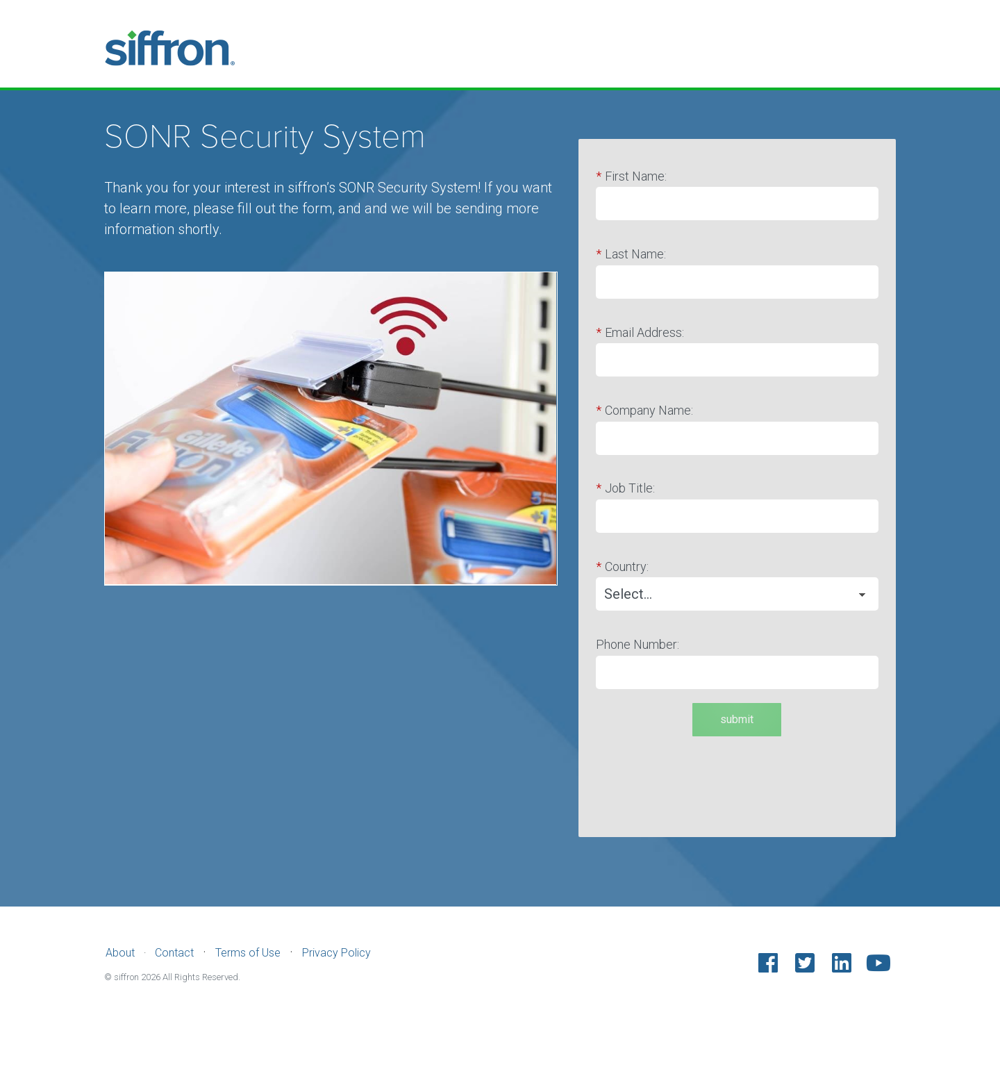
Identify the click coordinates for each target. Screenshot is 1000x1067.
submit (736, 719)
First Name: (631, 176)
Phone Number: (637, 644)
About (120, 952)
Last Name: (631, 254)
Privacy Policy (336, 952)
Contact (174, 952)
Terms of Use (248, 952)
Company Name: (644, 410)
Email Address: (640, 332)
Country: (622, 567)
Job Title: (625, 488)
